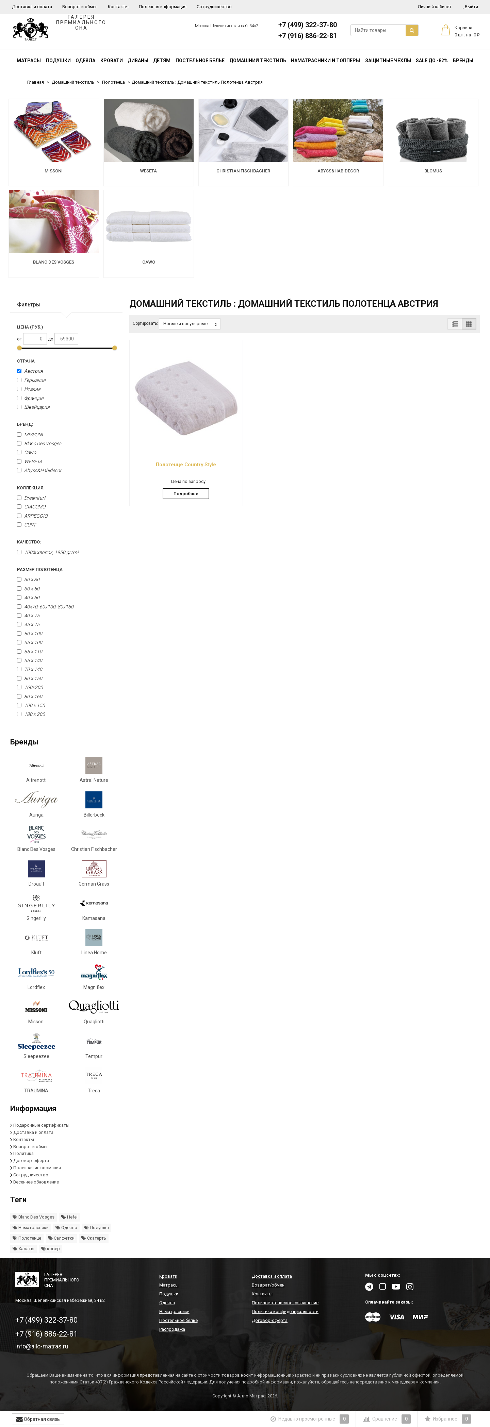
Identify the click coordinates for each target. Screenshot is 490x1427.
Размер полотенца (40, 569)
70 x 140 (29, 669)
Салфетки (61, 1238)
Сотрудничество (214, 6)
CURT (26, 524)
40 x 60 (28, 597)
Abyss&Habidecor (39, 470)
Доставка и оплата (32, 6)
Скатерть (93, 1238)
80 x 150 (29, 678)
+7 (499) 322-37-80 (307, 25)
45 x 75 (28, 624)
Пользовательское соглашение (285, 1302)
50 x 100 (29, 633)
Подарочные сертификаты (41, 1125)
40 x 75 (28, 615)
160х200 (30, 687)
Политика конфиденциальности (285, 1311)
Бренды (463, 60)
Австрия (30, 371)
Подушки (58, 60)
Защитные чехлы (388, 60)
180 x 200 (31, 714)
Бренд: (25, 424)
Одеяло (66, 1227)
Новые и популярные (190, 323)
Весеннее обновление (36, 1182)
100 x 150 (31, 705)
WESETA (29, 461)
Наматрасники (31, 1227)
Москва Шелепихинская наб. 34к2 (227, 25)
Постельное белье (200, 60)
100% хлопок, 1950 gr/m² (48, 552)
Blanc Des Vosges (39, 443)
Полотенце (27, 1238)
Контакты (118, 6)
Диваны (138, 60)
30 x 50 (28, 588)
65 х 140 (29, 660)
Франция (30, 398)
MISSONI (30, 434)
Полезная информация (162, 6)
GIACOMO (31, 506)
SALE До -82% (432, 60)
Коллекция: (30, 487)
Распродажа (172, 1329)
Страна (26, 361)
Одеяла (85, 60)
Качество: (29, 541)
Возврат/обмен (268, 1285)
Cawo (26, 452)
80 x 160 (29, 696)
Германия (31, 380)
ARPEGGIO (32, 516)
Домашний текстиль (257, 60)
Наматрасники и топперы (325, 60)
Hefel (69, 1217)
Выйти (470, 6)
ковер (50, 1248)
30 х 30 (28, 579)
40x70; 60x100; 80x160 (45, 606)
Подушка (96, 1227)
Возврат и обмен (80, 6)
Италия (28, 389)
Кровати (111, 60)
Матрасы (29, 60)
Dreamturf (31, 498)
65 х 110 (29, 651)
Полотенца (113, 82)
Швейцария (33, 407)
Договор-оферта (31, 1160)
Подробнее (186, 493)
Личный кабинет (435, 6)
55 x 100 (29, 642)
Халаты (23, 1248)
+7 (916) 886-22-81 (307, 36)
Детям (161, 60)
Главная (35, 82)
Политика (23, 1153)
